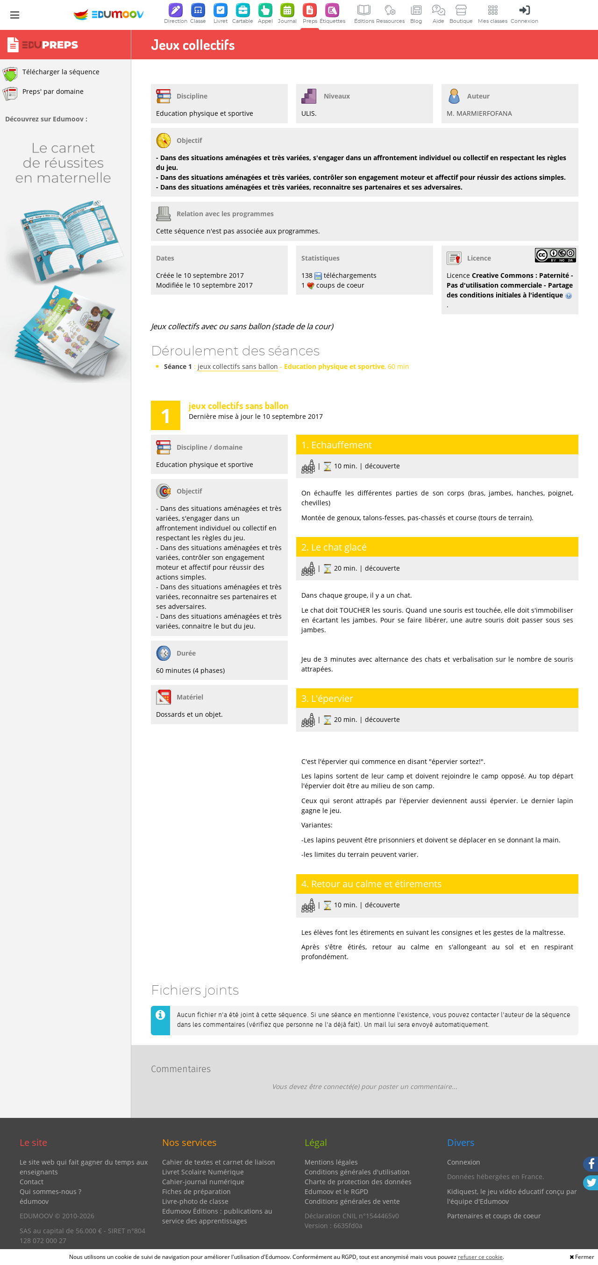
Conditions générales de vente (352, 1201)
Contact (31, 1181)
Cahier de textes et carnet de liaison (218, 1162)
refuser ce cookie (480, 1257)
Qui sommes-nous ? (50, 1191)
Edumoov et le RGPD (336, 1191)
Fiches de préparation (196, 1191)
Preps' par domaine (43, 93)
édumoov (34, 1201)
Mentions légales (331, 1162)
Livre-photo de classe (195, 1201)
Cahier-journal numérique (203, 1181)
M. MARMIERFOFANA (479, 113)
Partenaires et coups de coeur (494, 1215)
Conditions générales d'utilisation (357, 1171)
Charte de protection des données (358, 1181)
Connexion (463, 1162)
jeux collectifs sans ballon (238, 366)
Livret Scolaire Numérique (203, 1171)
